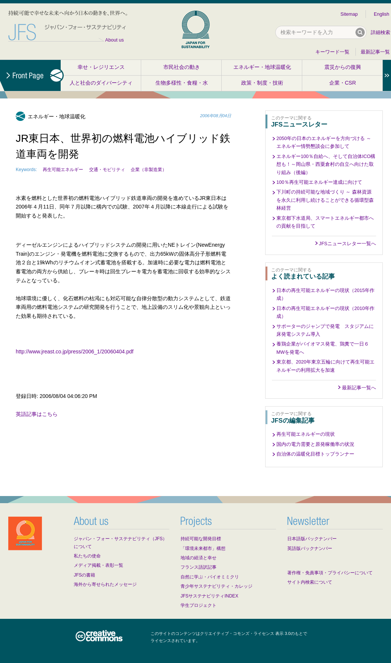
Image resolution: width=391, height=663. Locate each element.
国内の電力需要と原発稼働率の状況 (315, 444)
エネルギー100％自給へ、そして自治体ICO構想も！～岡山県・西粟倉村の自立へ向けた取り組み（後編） (325, 164)
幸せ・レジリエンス (101, 67)
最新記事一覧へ (359, 387)
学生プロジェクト (198, 605)
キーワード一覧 (332, 52)
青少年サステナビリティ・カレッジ (216, 586)
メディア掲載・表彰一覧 (98, 565)
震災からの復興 (342, 67)
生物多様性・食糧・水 (181, 83)
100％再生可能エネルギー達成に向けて (319, 182)
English (381, 14)
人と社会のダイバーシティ (101, 83)
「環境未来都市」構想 (203, 548)
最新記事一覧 (375, 52)
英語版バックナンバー (309, 548)
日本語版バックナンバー (312, 538)
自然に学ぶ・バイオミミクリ (210, 577)
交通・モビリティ (107, 169)
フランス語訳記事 (198, 567)
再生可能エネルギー (63, 169)
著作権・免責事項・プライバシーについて (330, 572)
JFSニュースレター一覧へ (347, 243)
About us (114, 40)
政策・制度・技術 (262, 83)
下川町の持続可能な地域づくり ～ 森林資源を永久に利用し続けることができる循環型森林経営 (325, 200)
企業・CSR (342, 83)
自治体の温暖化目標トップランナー (315, 454)
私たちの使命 (87, 556)
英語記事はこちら (37, 414)
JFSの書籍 (84, 575)
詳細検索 (380, 32)
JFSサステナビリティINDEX (209, 596)
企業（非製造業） (149, 169)
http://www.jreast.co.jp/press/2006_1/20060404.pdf (74, 352)
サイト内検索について (309, 582)
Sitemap (349, 14)
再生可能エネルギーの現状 (305, 434)
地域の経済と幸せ (198, 557)
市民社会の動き (181, 67)
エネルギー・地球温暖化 (262, 67)
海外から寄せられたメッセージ (105, 584)
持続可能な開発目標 (201, 538)
